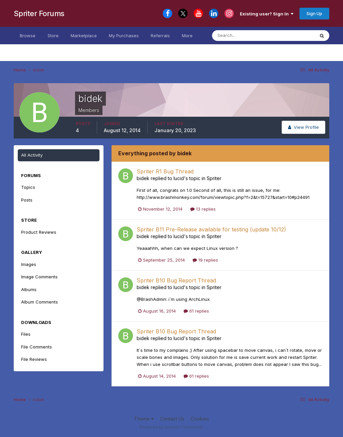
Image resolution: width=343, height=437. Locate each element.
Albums (29, 289)
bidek (143, 178)
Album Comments (39, 302)
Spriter (214, 178)
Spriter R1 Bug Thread (165, 171)
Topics (28, 187)
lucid (179, 178)
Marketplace (84, 35)
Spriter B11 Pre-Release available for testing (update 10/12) (211, 229)
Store (53, 35)
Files (25, 334)
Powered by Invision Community (171, 427)
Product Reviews (38, 232)
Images (28, 264)
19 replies (205, 260)
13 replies (203, 209)
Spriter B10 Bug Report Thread (176, 280)
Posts (26, 200)
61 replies (196, 311)
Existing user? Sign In (266, 13)
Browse (28, 35)
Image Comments (39, 276)
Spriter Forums (39, 13)
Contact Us (172, 419)
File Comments (36, 346)
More (187, 35)
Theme (144, 419)
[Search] (245, 35)
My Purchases (124, 35)
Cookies (200, 419)
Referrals (160, 35)
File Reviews (34, 359)
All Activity (32, 155)
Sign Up (314, 13)
